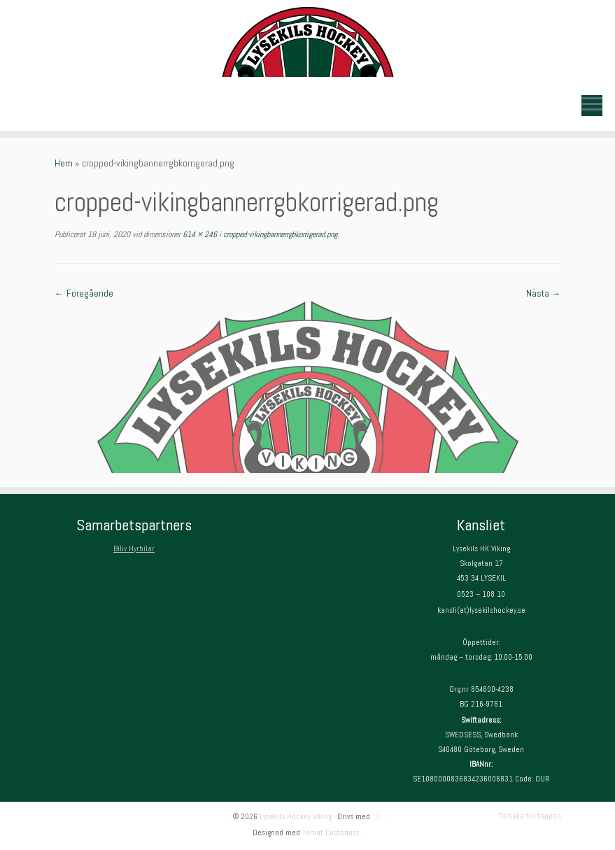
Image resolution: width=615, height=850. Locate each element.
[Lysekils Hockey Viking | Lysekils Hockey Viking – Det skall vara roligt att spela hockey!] (307, 42)
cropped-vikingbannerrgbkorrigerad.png (279, 234)
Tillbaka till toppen (529, 816)
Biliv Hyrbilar (134, 548)
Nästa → (543, 293)
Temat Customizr (330, 832)
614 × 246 (199, 234)
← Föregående (84, 293)
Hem (64, 163)
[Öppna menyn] (591, 105)
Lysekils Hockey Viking (296, 816)
